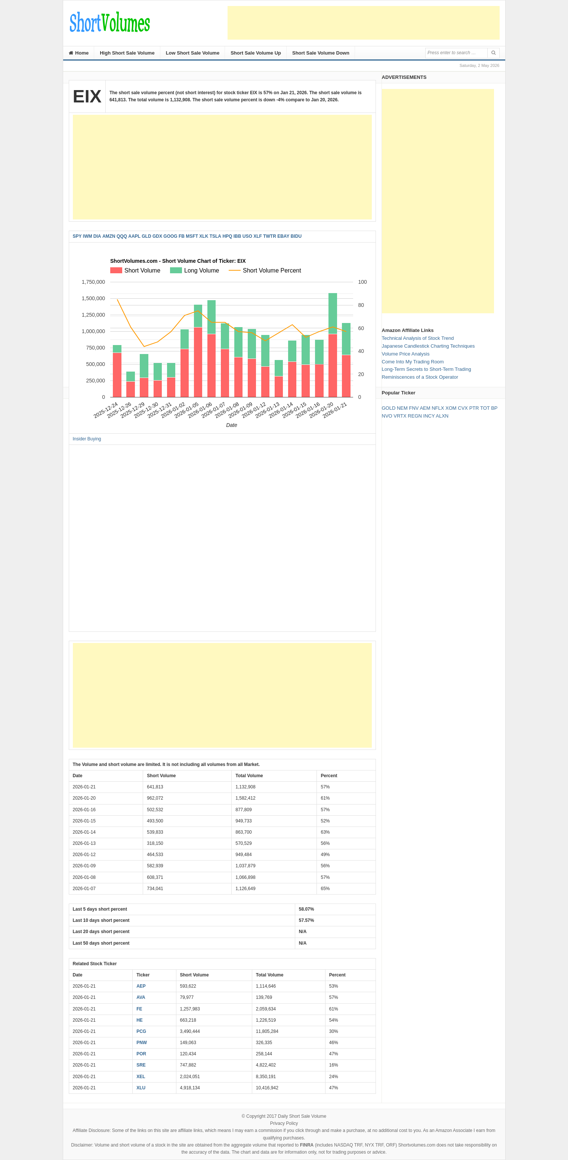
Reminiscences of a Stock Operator (420, 377)
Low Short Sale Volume (193, 53)
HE (139, 1020)
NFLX (438, 408)
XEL (140, 1076)
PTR (474, 408)
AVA (140, 997)
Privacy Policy (284, 1123)
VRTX (399, 416)
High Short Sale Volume (127, 53)
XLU (140, 1087)
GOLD (389, 408)
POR (141, 1053)
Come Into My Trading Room (413, 361)
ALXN (442, 416)
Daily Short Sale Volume (302, 1116)
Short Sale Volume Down (320, 53)
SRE (141, 1065)
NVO (387, 416)
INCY (429, 416)
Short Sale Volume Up (256, 53)
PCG (141, 1031)
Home (79, 53)
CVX (463, 408)
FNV (414, 408)
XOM (451, 408)
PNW (141, 1042)
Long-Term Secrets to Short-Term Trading (426, 369)
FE (139, 1009)
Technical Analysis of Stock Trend (418, 338)
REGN (415, 416)
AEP (141, 986)
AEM (425, 408)
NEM (402, 408)
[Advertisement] (364, 23)
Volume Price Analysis (406, 354)
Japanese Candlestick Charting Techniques (428, 346)
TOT (485, 408)
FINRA (307, 1145)
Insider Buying (87, 438)
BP (494, 408)
